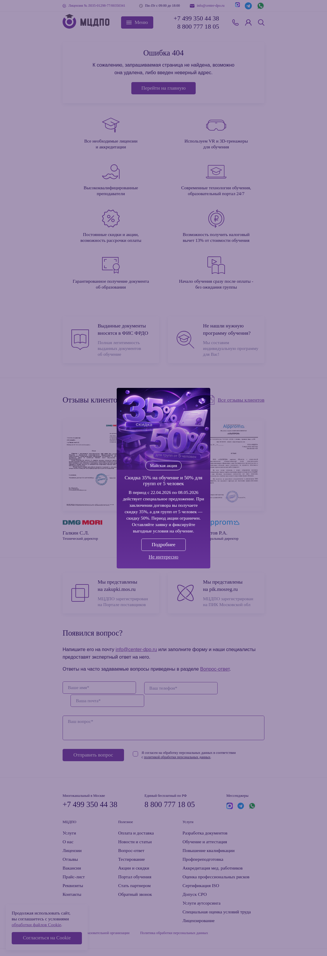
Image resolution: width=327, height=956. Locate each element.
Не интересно (163, 557)
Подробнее (163, 544)
